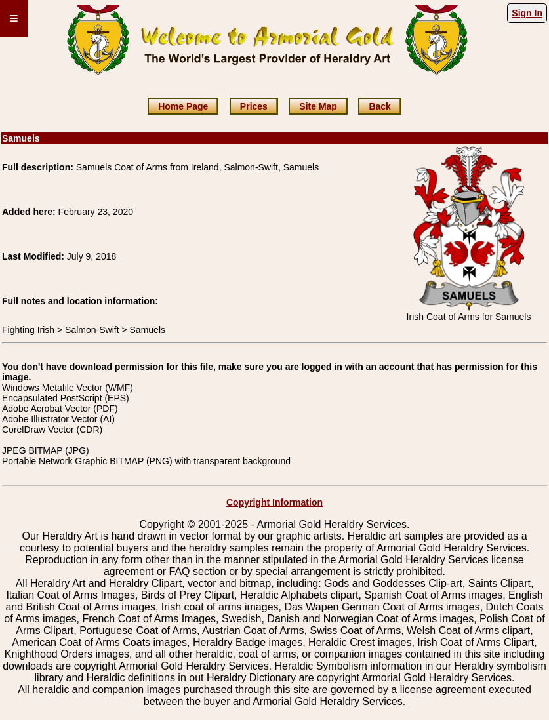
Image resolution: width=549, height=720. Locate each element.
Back (379, 106)
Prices (254, 106)
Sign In (527, 13)
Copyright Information (274, 502)
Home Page (183, 106)
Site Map (318, 106)
